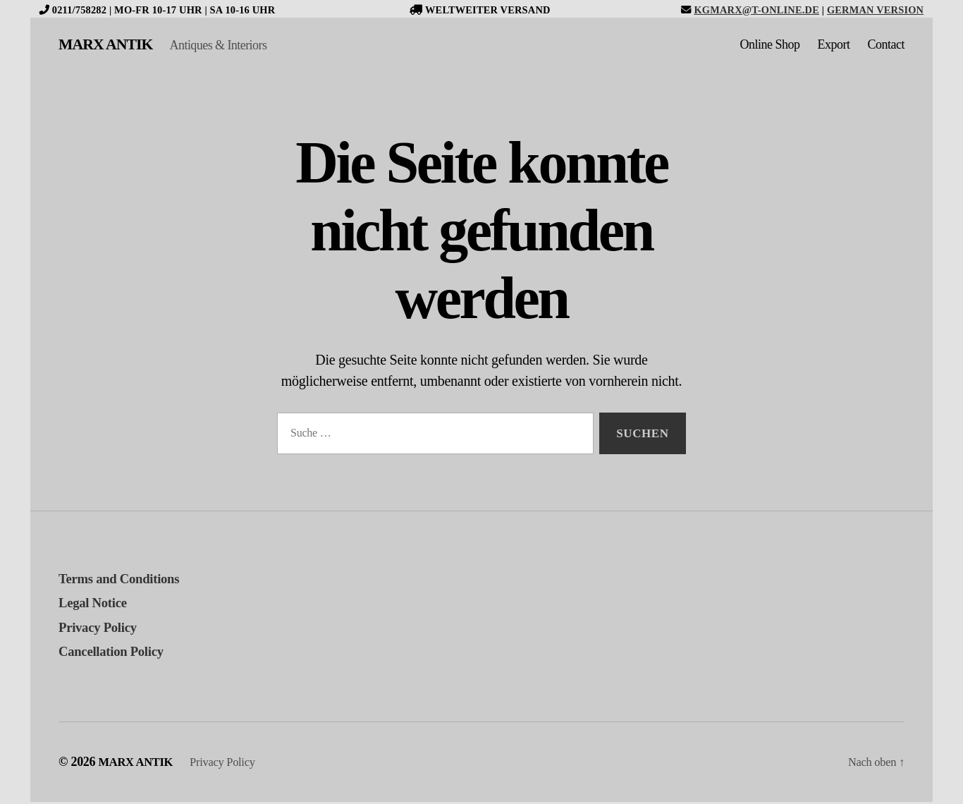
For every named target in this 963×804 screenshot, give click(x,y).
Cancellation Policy (118, 653)
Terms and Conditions (127, 580)
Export (834, 46)
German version (875, 10)
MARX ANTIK (111, 45)
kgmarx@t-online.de (756, 10)
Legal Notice (97, 604)
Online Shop (769, 46)
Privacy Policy (103, 629)
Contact (886, 46)
